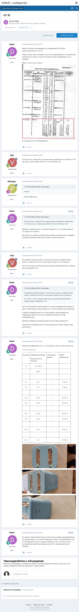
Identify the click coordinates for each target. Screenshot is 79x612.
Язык (29, 605)
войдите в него (15, 566)
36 (12, 62)
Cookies (49, 605)
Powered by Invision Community (39, 609)
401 (12, 173)
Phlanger (12, 181)
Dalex (17, 21)
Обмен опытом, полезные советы (33, 23)
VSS (12, 155)
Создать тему (48, 35)
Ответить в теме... (20, 574)
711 (12, 199)
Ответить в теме (67, 35)
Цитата (29, 147)
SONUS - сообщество (14, 2)
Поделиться (10, 27)
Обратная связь (39, 605)
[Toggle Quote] (25, 187)
